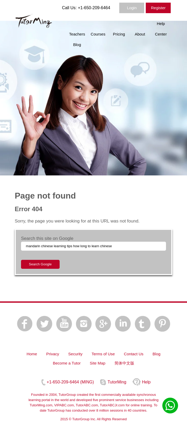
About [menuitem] (140, 34)
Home (32, 354)
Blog (156, 354)
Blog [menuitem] (77, 44)
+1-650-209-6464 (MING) (70, 382)
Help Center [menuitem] (161, 28)
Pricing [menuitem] (119, 34)
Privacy (52, 354)
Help (146, 382)
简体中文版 (124, 363)
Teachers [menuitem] (77, 34)
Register (158, 8)
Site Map (97, 363)
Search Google (40, 264)
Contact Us (133, 354)
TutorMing (116, 382)
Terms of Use (103, 354)
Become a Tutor (67, 363)
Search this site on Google (47, 238)
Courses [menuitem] (98, 34)
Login (132, 8)
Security (75, 354)
